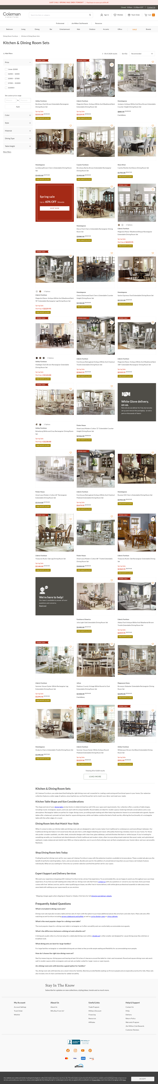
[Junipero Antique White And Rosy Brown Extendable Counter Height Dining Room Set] (137, 101)
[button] (104, 15)
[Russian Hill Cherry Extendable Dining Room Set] (137, 492)
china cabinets (112, 916)
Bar (51, 29)
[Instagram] (75, 1052)
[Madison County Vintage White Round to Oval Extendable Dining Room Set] (96, 683)
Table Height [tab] (10, 146)
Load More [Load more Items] (95, 777)
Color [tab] (7, 115)
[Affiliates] (92, 1022)
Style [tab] (7, 123)
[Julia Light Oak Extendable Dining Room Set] (96, 619)
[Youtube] (83, 1052)
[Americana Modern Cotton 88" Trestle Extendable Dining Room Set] (96, 555)
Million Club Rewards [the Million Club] (80, 23)
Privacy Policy (96, 1080)
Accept (143, 1079)
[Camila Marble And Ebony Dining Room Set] (137, 165)
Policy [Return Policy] (130, 1018)
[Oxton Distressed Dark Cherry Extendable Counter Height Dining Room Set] (96, 292)
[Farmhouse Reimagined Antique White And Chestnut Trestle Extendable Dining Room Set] (96, 359)
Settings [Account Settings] (20, 1007)
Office (120, 29)
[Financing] (92, 1015)
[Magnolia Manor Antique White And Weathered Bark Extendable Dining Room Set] (96, 101)
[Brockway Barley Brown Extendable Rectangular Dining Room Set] (96, 165)
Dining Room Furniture (10, 36)
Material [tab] (8, 131)
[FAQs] (128, 1011)
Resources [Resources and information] (98, 23)
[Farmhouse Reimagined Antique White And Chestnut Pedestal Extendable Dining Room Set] (96, 492)
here (124, 1080)
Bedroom (9, 29)
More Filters (7, 152)
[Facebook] (68, 1052)
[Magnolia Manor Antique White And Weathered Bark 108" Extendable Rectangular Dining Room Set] (137, 359)
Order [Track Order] (18, 1011)
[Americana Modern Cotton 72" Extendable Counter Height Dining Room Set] (96, 425)
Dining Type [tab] (9, 138)
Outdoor (92, 29)
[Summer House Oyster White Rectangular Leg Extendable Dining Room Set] (54, 683)
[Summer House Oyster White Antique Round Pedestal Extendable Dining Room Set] (96, 747)
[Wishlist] (17, 1015)
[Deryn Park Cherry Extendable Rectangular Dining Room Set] (96, 226)
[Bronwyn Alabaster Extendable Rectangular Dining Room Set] (137, 683)
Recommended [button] (136, 54)
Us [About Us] (54, 1007)
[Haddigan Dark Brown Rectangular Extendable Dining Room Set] (54, 361)
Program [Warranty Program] (132, 1022)
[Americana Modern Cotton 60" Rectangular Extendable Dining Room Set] (54, 492)
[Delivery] (129, 1015)
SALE (135, 29)
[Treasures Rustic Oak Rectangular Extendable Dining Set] (137, 555)
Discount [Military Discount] (95, 1011)
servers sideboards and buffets (72, 916)
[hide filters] (8, 54)
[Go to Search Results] (90, 15)
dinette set (96, 936)
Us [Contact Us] (130, 1007)
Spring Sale (39, 111)
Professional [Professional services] (60, 23)
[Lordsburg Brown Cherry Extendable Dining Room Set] (54, 165)
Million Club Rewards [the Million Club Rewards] (135, 1026)
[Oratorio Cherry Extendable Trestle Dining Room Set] (54, 747)
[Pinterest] (90, 1052)
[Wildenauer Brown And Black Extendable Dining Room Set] (137, 747)
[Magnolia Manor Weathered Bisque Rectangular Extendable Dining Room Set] (137, 228)
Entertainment (65, 29)
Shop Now (54, 208)
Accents (106, 29)
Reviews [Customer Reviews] (132, 1030)
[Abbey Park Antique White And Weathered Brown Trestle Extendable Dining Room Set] (137, 619)
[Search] (61, 15)
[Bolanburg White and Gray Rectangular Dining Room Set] (54, 428)
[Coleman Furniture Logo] (11, 17)
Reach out (42, 606)
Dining (37, 29)
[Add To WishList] (71, 65)
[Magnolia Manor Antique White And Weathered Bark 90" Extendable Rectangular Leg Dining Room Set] (54, 295)
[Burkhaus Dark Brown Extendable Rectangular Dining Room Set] (54, 101)
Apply (18, 107)
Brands (148, 29)
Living (23, 29)
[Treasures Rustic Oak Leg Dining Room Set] (54, 555)
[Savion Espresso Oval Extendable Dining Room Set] (137, 292)
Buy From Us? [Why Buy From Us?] (57, 1011)
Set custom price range (13, 95)
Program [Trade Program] (94, 1007)
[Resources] (92, 1018)
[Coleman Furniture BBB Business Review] (79, 1044)
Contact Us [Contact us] (151, 7)
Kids (78, 29)
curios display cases (98, 916)
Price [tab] (7, 62)
